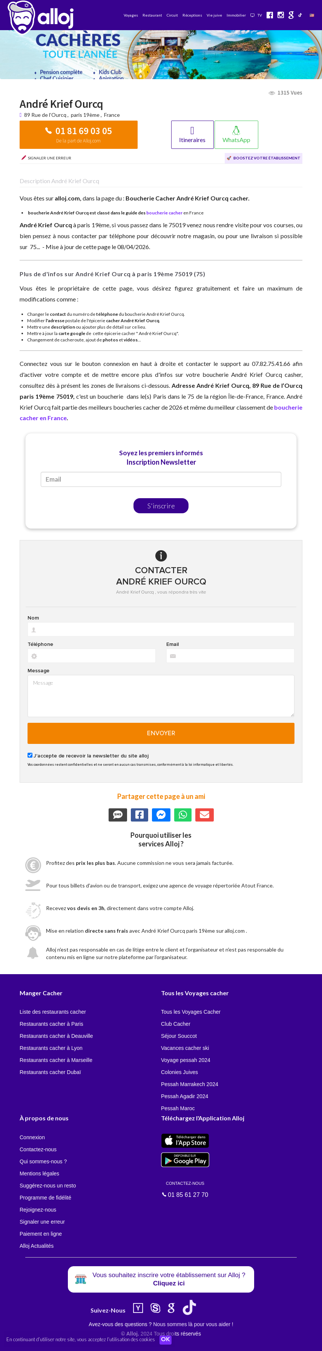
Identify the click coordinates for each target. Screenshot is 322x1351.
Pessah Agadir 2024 (184, 1096)
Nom (33, 618)
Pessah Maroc (178, 1108)
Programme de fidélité (45, 1198)
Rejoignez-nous (38, 1210)
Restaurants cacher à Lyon (51, 1048)
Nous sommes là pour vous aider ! (193, 1324)
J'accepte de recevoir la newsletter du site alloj (91, 756)
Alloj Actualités (37, 1246)
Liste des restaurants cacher (53, 1012)
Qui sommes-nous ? (43, 1161)
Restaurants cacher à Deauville (56, 1036)
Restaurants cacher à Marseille (56, 1060)
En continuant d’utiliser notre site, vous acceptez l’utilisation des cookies (80, 1340)
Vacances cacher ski (185, 1048)
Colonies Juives (179, 1072)
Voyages (131, 15)
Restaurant (152, 15)
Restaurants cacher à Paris (51, 1024)
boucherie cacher (164, 213)
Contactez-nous (38, 1149)
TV (256, 15)
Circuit (172, 15)
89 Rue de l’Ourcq (45, 115)
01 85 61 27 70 (185, 1189)
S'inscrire (161, 506)
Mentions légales (39, 1173)
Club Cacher (175, 1024)
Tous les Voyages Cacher (191, 1012)
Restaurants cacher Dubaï (50, 1072)
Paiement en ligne (41, 1234)
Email (172, 644)
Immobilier (236, 15)
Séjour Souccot (179, 1036)
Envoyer (161, 733)
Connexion (32, 1137)
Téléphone (40, 644)
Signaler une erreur (42, 1222)
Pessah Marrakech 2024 (189, 1084)
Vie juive (214, 15)
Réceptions (192, 15)
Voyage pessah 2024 (185, 1060)
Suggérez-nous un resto (48, 1186)
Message (38, 671)
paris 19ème (85, 115)
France (112, 115)
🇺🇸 (312, 15)
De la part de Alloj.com (78, 141)
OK (165, 1340)
